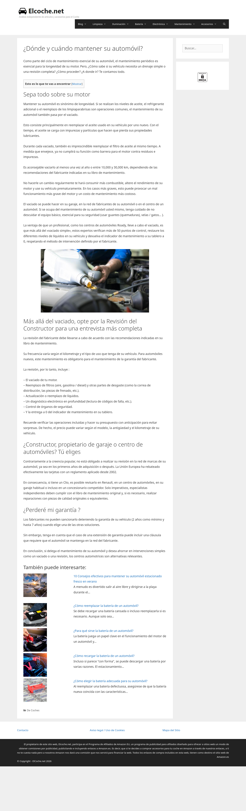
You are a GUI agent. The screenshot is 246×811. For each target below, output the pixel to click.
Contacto (22, 730)
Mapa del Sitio (171, 730)
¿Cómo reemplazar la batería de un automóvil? (105, 606)
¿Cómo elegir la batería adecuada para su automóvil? (110, 681)
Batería (142, 24)
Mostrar (77, 84)
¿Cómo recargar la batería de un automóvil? (103, 656)
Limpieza (101, 24)
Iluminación (122, 24)
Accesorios (210, 24)
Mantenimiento (186, 24)
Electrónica (162, 24)
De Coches (33, 710)
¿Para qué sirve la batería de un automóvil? (103, 631)
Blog (84, 24)
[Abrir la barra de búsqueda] (224, 24)
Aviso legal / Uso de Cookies (107, 730)
